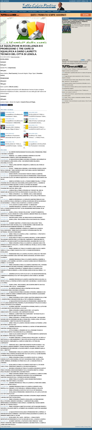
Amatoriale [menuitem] (62, 11)
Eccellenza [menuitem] (8, 11)
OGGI (82, 60)
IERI (89, 60)
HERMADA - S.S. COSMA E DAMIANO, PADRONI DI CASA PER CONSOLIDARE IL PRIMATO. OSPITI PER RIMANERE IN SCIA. (76, 21)
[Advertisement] (77, 46)
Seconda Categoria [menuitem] (32, 11)
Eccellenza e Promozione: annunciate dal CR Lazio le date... (10, 137)
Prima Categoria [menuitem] (22, 11)
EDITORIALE (65, 18)
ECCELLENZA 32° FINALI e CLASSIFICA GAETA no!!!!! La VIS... (34, 129)
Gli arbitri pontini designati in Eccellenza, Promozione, (74, 63)
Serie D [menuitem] (68, 11)
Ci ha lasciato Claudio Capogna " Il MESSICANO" (23, 204)
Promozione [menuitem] (14, 11)
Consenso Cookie (79, 426)
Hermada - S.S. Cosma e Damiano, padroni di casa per (75, 61)
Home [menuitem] (2, 11)
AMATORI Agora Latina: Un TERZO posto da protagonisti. (26, 217)
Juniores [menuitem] (49, 11)
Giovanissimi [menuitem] (55, 11)
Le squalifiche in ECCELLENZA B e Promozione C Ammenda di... (35, 146)
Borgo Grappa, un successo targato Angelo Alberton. (26, 174)
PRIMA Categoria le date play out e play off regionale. (25, 390)
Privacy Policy (87, 426)
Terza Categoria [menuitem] (42, 11)
